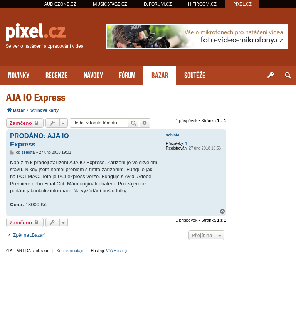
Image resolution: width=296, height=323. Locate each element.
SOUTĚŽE (194, 75)
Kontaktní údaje (70, 251)
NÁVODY (93, 75)
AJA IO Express (35, 97)
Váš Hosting (116, 251)
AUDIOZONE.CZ (60, 4)
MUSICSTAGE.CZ (110, 4)
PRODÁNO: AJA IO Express (39, 140)
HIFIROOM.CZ (202, 4)
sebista (172, 135)
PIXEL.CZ (242, 4)
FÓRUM (127, 75)
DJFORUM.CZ (158, 4)
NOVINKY (18, 75)
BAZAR (159, 75)
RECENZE (56, 75)
